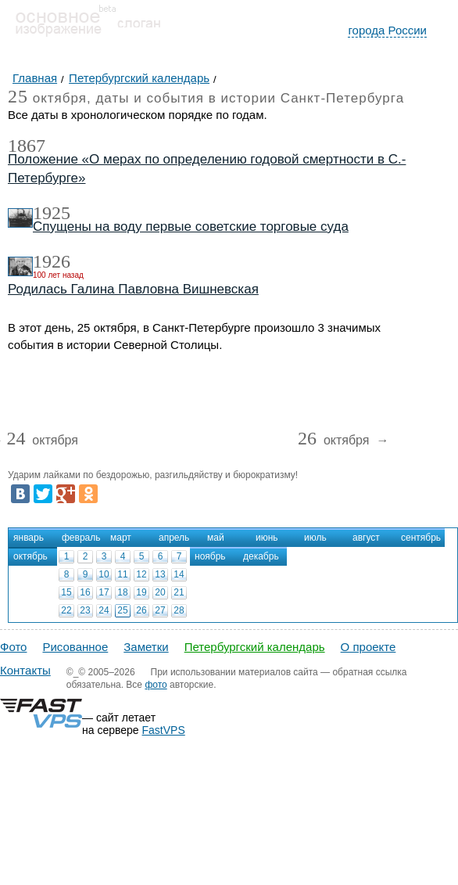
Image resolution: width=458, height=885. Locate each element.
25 (122, 610)
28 (179, 610)
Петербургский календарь (254, 646)
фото (155, 684)
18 (122, 592)
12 (141, 574)
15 (66, 592)
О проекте (368, 646)
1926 (51, 261)
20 (160, 592)
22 (66, 610)
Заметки (145, 646)
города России (387, 30)
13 (160, 574)
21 (179, 592)
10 (103, 574)
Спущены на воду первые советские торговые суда (191, 226)
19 (141, 592)
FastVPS (163, 730)
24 (103, 610)
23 (85, 610)
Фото (13, 646)
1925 (51, 213)
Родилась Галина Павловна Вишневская (133, 289)
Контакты (25, 670)
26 (141, 610)
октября (42, 441)
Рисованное (75, 646)
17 (103, 592)
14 (179, 574)
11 (122, 574)
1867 (26, 145)
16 (85, 592)
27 (160, 610)
